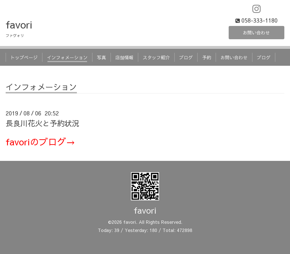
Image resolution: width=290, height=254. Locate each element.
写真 (101, 57)
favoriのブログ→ (40, 141)
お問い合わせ (256, 32)
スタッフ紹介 (156, 57)
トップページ (24, 57)
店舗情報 (124, 57)
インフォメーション (67, 57)
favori (19, 24)
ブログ (186, 57)
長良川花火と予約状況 (42, 123)
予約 (206, 57)
